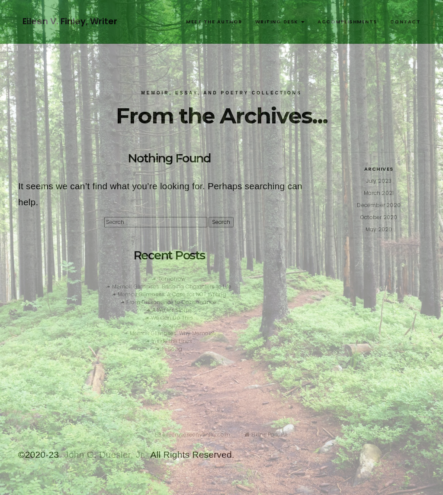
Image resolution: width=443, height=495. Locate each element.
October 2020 (378, 217)
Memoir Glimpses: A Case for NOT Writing (172, 294)
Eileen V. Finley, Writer (69, 21)
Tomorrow (172, 278)
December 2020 (379, 205)
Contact (405, 21)
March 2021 (379, 193)
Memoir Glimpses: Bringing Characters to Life (171, 286)
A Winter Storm (172, 310)
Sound (172, 325)
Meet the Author (214, 21)
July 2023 (379, 180)
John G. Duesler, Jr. (104, 454)
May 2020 (379, 229)
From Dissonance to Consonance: (171, 302)
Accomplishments (347, 21)
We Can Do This (172, 317)
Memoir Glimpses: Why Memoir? (172, 333)
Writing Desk (280, 21)
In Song (172, 349)
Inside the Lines (171, 341)
